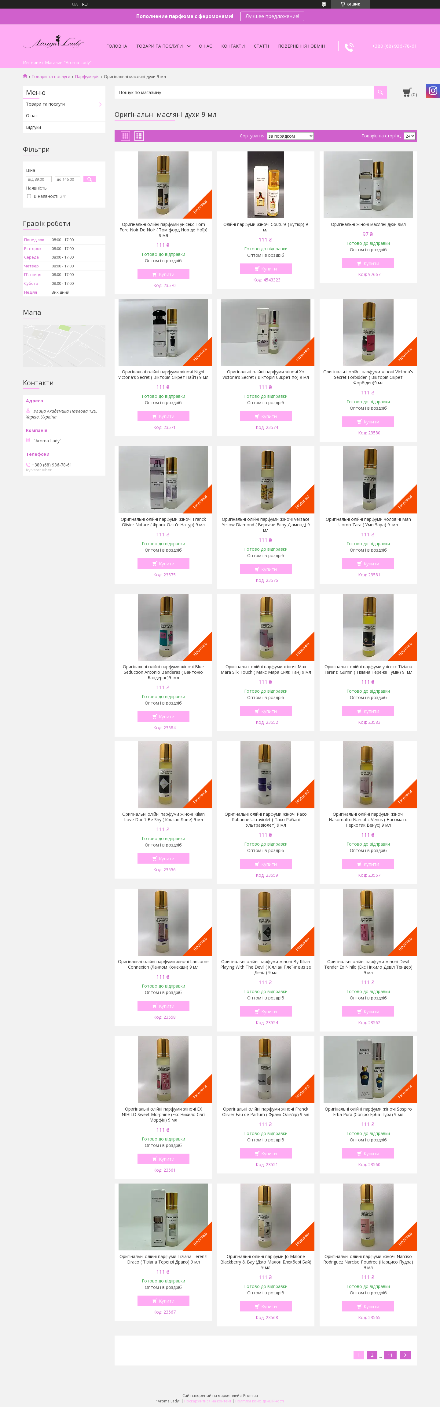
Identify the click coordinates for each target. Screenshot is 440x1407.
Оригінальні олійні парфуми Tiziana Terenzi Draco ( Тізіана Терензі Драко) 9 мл (163, 1259)
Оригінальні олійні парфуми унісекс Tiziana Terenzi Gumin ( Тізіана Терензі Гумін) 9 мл (368, 669)
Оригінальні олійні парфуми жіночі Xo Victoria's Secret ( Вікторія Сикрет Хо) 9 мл (265, 374)
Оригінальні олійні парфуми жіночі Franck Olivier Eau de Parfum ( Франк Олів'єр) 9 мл (265, 1111)
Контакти (233, 46)
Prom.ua (250, 1395)
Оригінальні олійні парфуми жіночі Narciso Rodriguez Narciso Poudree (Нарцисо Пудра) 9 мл (368, 1262)
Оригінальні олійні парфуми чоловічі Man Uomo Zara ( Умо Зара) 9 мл (368, 522)
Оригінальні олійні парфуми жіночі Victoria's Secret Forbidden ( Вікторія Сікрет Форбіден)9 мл (368, 377)
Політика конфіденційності (259, 1401)
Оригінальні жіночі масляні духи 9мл (368, 224)
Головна (116, 46)
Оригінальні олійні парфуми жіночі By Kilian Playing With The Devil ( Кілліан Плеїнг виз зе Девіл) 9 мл (265, 967)
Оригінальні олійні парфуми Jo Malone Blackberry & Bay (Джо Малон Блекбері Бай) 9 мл (265, 1262)
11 (390, 1355)
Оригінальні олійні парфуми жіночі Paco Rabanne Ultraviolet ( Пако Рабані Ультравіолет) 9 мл (266, 819)
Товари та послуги (159, 46)
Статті (261, 46)
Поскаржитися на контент (207, 1401)
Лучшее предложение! (272, 16)
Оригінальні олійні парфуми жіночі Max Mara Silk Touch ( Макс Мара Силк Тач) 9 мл (266, 669)
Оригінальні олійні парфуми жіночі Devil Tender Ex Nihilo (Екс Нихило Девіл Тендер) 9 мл (368, 967)
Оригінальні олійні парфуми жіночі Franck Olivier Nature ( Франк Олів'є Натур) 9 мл (163, 522)
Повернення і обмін (301, 46)
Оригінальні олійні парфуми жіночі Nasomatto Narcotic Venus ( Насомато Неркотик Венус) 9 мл (368, 819)
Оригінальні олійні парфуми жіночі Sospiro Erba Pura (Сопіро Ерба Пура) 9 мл (368, 1111)
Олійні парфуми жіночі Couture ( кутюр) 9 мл (265, 227)
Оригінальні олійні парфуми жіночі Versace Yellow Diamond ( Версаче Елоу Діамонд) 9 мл (266, 525)
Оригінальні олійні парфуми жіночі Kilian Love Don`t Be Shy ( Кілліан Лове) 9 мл (163, 816)
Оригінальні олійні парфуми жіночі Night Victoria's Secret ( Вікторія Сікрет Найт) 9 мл (163, 374)
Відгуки (33, 127)
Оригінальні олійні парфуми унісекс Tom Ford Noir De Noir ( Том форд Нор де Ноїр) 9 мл (163, 230)
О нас (205, 46)
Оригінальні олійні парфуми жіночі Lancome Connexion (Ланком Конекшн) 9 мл (163, 964)
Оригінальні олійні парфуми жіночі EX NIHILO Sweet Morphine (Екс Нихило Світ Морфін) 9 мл (163, 1114)
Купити (166, 274)
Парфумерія (87, 76)
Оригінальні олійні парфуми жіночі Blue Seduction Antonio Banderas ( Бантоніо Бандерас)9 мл (163, 672)
